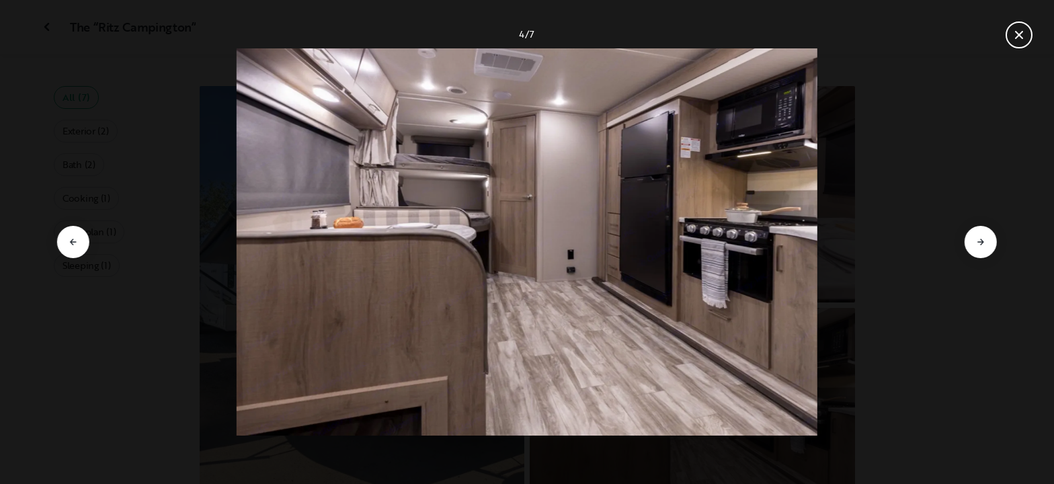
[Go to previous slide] (73, 242)
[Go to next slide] (981, 242)
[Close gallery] (1019, 35)
